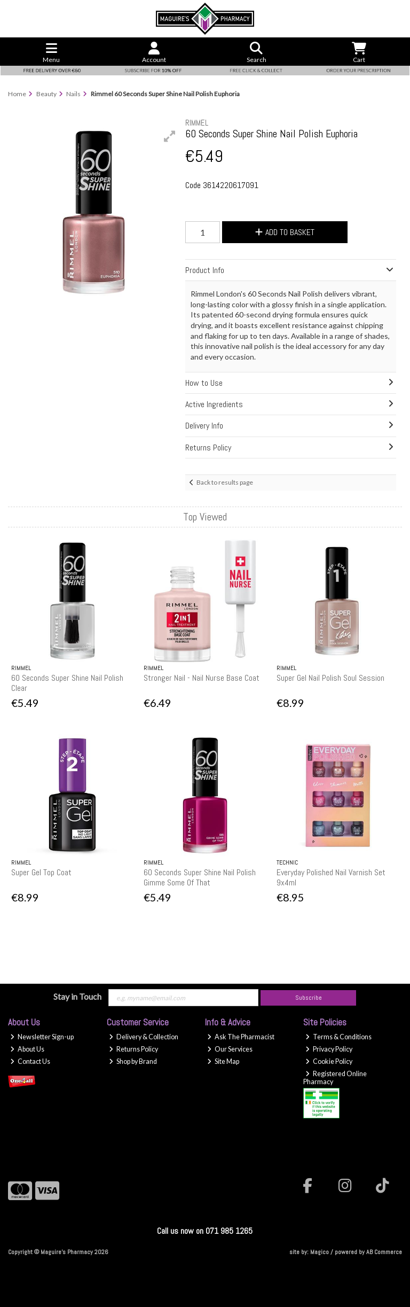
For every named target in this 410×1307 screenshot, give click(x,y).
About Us (27, 1049)
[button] (169, 136)
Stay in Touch (77, 996)
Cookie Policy (328, 1061)
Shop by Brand (133, 1061)
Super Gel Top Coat (41, 872)
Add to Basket (284, 232)
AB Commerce (384, 1252)
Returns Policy (133, 1049)
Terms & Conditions (338, 1037)
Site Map (223, 1061)
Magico (319, 1252)
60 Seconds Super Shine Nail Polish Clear (67, 683)
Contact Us (30, 1061)
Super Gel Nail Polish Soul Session (330, 677)
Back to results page (224, 482)
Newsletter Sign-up (42, 1037)
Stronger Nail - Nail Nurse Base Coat (201, 677)
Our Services (230, 1049)
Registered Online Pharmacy (335, 1078)
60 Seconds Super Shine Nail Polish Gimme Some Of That (200, 877)
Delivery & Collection (143, 1037)
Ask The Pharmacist (240, 1037)
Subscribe (308, 997)
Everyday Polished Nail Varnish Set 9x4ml (331, 877)
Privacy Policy (328, 1049)
